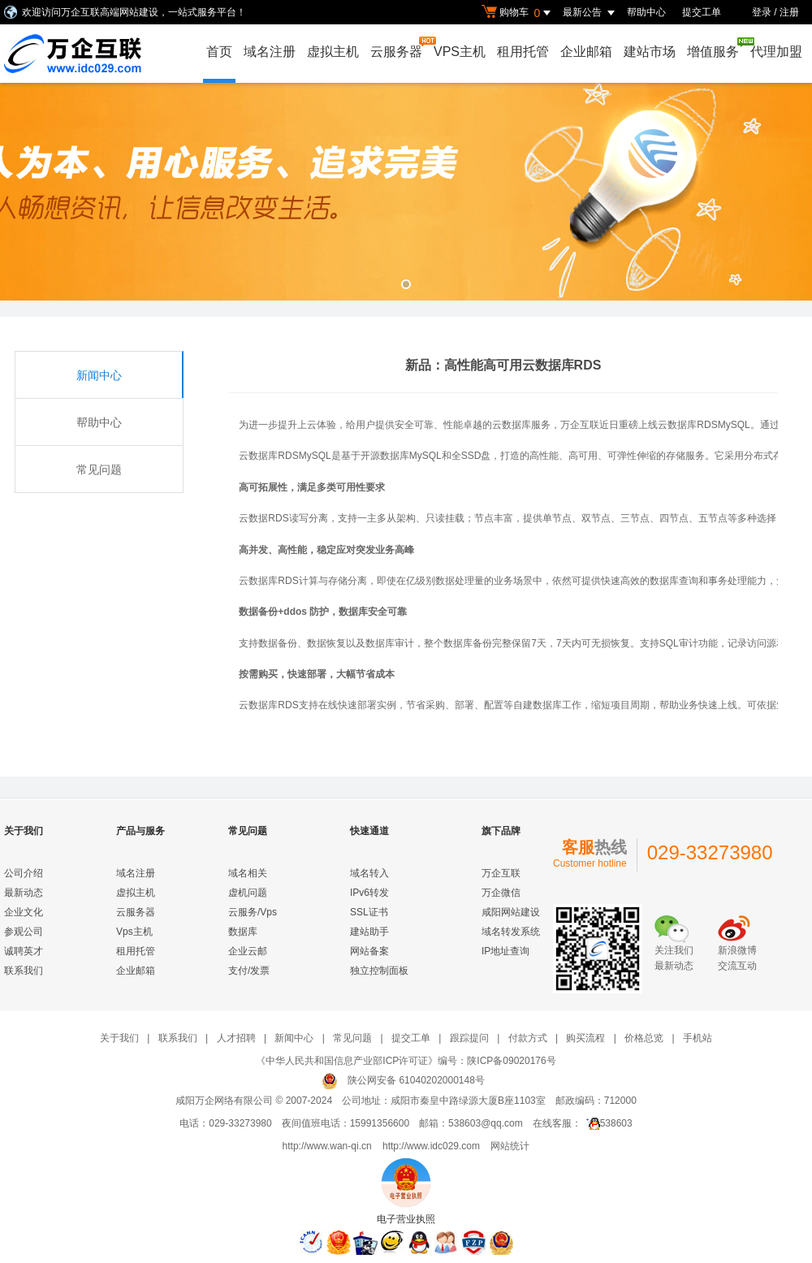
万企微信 (501, 892)
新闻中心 (99, 375)
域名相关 (247, 873)
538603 (607, 1123)
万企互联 (501, 873)
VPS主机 (460, 51)
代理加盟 (776, 51)
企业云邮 (247, 951)
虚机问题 (247, 892)
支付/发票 (249, 970)
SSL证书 (369, 912)
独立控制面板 (379, 970)
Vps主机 (134, 931)
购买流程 (585, 1038)
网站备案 (369, 951)
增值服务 (714, 47)
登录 (761, 12)
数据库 (242, 931)
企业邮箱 (586, 51)
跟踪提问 (469, 1038)
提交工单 (701, 12)
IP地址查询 (505, 951)
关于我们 (119, 1038)
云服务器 (397, 47)
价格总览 (643, 1038)
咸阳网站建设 (511, 912)
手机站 (697, 1038)
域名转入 (369, 873)
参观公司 (23, 931)
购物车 (518, 13)
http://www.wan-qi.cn (327, 1146)
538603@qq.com (485, 1123)
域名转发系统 (511, 931)
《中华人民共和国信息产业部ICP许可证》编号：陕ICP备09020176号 (405, 1060)
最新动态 (23, 892)
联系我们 (23, 970)
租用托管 (523, 51)
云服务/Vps (252, 912)
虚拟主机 (333, 51)
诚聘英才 (23, 951)
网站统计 (509, 1146)
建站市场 (650, 51)
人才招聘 (236, 1038)
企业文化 (23, 912)
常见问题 (99, 469)
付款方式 (527, 1038)
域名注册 (270, 51)
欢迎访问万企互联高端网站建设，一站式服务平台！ (134, 12)
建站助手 (369, 931)
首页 (219, 51)
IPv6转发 (369, 892)
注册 (789, 12)
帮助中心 (646, 12)
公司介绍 (23, 873)
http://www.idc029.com (431, 1146)
